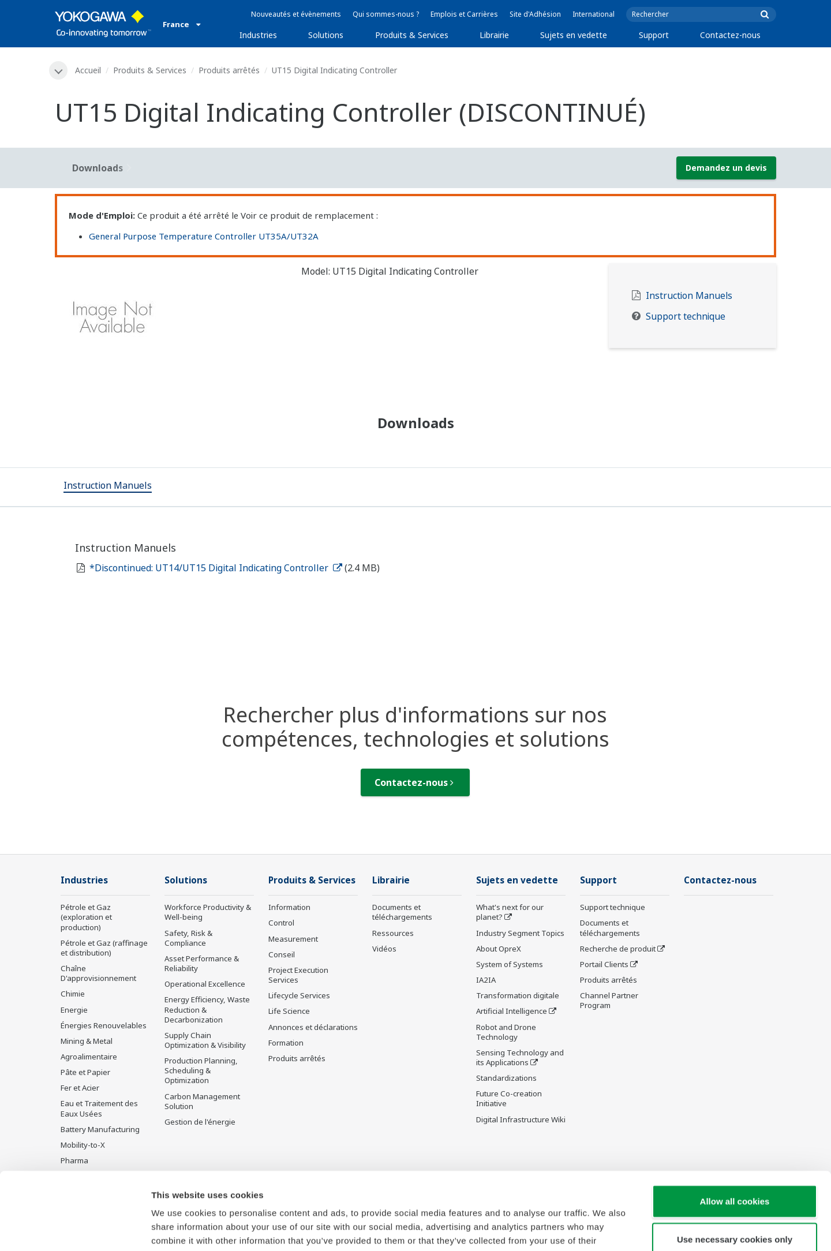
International (593, 14)
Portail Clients (604, 964)
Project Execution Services (298, 975)
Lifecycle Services (299, 995)
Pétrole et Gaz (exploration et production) (86, 917)
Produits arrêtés (229, 70)
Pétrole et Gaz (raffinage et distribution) (104, 948)
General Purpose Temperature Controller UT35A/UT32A (204, 236)
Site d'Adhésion (535, 14)
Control (281, 922)
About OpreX (498, 948)
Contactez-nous (730, 34)
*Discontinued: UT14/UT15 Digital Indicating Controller (215, 567)
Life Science (289, 1011)
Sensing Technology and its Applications (520, 1057)
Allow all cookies (735, 1128)
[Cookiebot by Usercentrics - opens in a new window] (74, 1228)
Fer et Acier (80, 1088)
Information (289, 907)
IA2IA (486, 980)
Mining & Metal (87, 1041)
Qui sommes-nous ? (386, 14)
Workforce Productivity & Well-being (207, 912)
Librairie (494, 34)
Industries (258, 34)
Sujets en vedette (573, 34)
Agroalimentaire (89, 1056)
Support (654, 34)
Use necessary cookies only (734, 1166)
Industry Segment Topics (520, 933)
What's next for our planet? (510, 912)
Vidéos (384, 948)
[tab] (107, 487)
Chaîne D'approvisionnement (98, 973)
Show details (605, 1228)
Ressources (393, 933)
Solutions (325, 34)
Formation (286, 1042)
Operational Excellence (204, 984)
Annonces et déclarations (313, 1027)
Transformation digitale (517, 995)
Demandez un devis (726, 167)
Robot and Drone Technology (506, 1032)
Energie (74, 1010)
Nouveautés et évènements (296, 14)
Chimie (73, 993)
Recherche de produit (618, 948)
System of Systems (509, 964)
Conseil (281, 954)
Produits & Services (411, 34)
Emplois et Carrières (464, 14)
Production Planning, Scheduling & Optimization (201, 1070)
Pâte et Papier (85, 1072)
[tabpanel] (169, 320)
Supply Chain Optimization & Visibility (205, 1040)
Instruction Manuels (689, 296)
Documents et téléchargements (402, 912)
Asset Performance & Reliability (201, 963)
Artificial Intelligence (511, 1011)
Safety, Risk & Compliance (188, 938)
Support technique (685, 316)
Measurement (293, 939)
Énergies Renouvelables (104, 1025)
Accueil (88, 70)
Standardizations (506, 1078)
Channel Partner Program (609, 1000)
